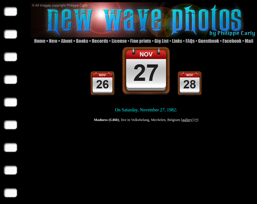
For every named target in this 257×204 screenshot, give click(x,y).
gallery (187, 120)
